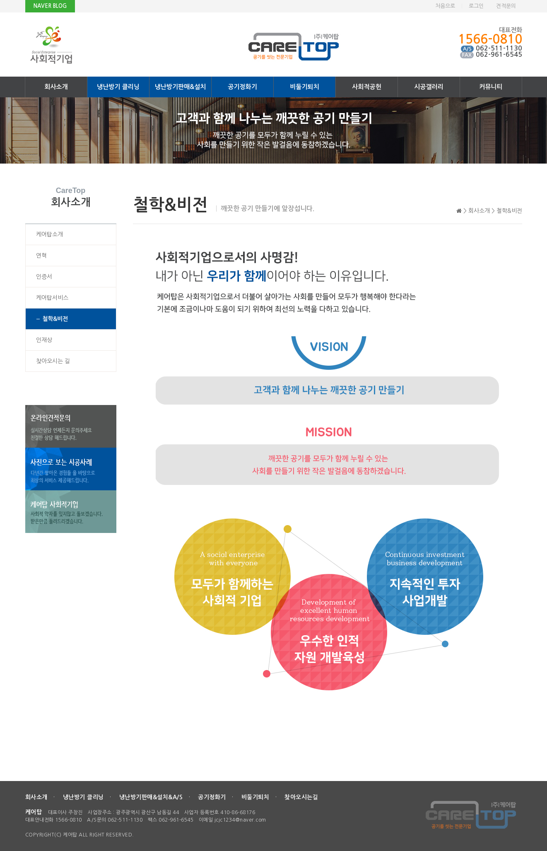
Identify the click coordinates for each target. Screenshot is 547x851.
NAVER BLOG (50, 6)
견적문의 (506, 6)
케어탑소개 (49, 234)
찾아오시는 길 (53, 361)
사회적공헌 (366, 87)
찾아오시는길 (301, 797)
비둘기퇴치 (304, 87)
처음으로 (445, 6)
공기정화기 (242, 87)
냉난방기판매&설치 (180, 87)
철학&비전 (55, 319)
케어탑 (33, 812)
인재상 (44, 340)
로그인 (476, 6)
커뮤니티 (490, 87)
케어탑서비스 (52, 298)
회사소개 (55, 87)
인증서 (44, 277)
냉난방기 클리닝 (118, 87)
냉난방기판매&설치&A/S (151, 797)
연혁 (41, 255)
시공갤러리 (428, 87)
